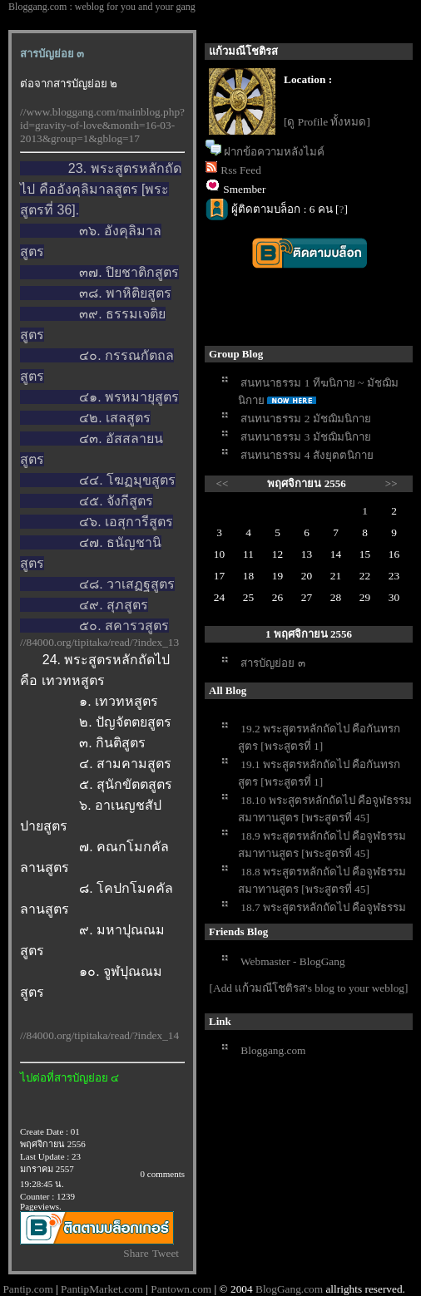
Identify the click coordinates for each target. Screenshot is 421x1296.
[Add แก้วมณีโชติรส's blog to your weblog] (309, 988)
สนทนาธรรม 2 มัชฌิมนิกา (305, 418)
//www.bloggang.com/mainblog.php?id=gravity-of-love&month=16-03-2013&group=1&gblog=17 (102, 125)
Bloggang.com (272, 1050)
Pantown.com (181, 1289)
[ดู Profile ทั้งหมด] (327, 122)
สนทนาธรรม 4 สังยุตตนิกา (306, 455)
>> (391, 483)
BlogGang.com (289, 1289)
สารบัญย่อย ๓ (272, 663)
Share (135, 1253)
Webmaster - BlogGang (292, 961)
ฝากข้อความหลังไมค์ (274, 151)
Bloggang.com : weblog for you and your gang (102, 6)
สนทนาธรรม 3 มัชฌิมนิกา (305, 437)
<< (222, 483)
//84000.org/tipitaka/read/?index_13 (99, 642)
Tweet (165, 1253)
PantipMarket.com (102, 1289)
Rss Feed (240, 170)
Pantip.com (27, 1289)
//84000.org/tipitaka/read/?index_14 (99, 1035)
